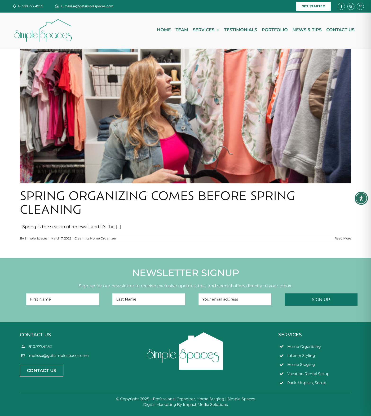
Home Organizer (103, 238)
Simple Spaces (36, 238)
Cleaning (82, 238)
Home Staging (301, 364)
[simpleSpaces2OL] (43, 21)
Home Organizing (304, 346)
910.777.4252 (40, 346)
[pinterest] (360, 6)
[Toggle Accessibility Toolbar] (361, 198)
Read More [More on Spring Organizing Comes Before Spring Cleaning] (343, 238)
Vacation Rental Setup (308, 374)
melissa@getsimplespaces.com (59, 355)
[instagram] (350, 6)
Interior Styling (301, 355)
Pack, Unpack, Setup (306, 383)
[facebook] (341, 6)
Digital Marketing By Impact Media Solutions (185, 404)
